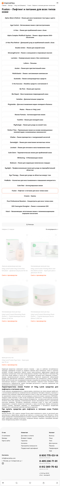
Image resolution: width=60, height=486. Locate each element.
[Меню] (3, 483)
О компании (6, 436)
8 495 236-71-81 (48, 461)
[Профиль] (57, 483)
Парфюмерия (53, 448)
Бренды (4, 438)
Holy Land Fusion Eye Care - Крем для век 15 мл (15, 361)
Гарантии (24, 441)
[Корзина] (44, 483)
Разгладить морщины (45, 393)
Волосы (51, 436)
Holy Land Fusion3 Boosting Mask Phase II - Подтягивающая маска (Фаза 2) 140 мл (13, 316)
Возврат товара (26, 438)
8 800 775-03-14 (48, 455)
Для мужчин (53, 443)
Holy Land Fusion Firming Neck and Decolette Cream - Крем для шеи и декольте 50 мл (43, 271)
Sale (50, 451)
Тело (50, 441)
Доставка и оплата (27, 436)
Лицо (51, 438)
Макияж (51, 446)
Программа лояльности (29, 446)
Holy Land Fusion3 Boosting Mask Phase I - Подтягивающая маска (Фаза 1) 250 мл (42, 316)
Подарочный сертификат (29, 448)
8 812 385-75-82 (48, 467)
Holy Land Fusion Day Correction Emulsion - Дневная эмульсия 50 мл (15, 270)
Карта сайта (6, 441)
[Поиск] (17, 483)
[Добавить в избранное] (27, 235)
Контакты (24, 443)
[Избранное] (30, 483)
